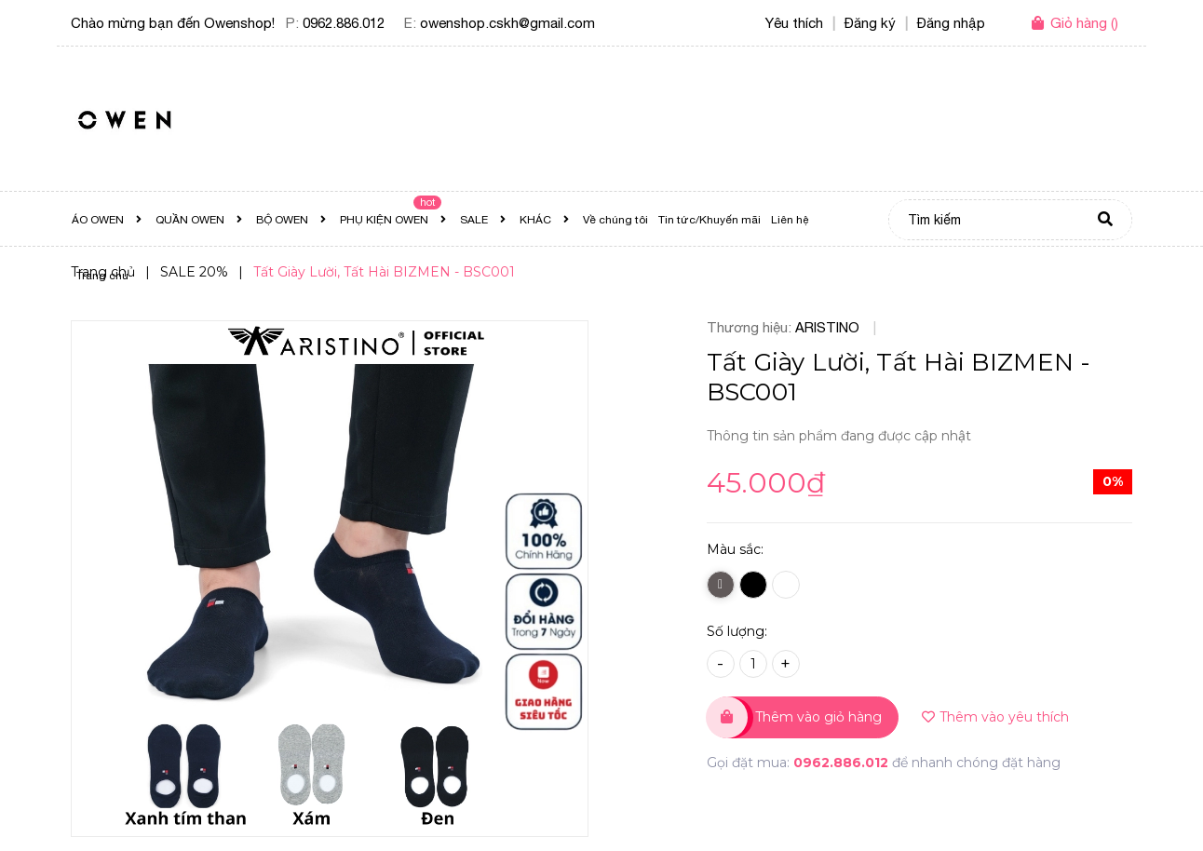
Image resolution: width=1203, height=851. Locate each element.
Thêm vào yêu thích (995, 717)
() (1084, 23)
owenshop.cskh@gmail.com (507, 23)
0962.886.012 (344, 23)
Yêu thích (794, 23)
